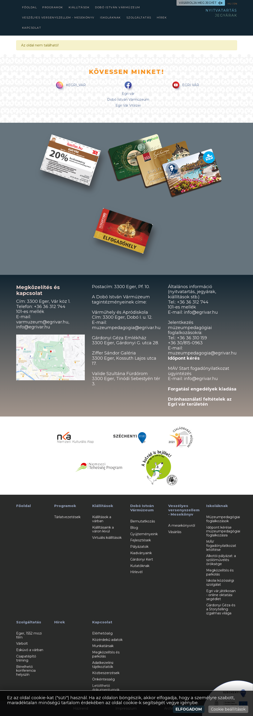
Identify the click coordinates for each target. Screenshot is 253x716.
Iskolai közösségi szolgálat (220, 582)
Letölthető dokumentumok (105, 688)
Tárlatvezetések (67, 517)
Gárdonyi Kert (141, 559)
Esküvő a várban (29, 650)
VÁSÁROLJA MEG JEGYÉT (201, 3)
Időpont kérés (184, 358)
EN (235, 3)
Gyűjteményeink (144, 534)
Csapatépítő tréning (26, 658)
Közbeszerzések (105, 673)
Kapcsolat (31, 27)
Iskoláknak (110, 17)
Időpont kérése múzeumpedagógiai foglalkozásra (223, 531)
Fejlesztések (140, 540)
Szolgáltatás (138, 17)
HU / (231, 3)
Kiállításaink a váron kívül (103, 529)
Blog (134, 528)
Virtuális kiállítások (107, 537)
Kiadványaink (141, 553)
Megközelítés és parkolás (220, 572)
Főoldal (29, 7)
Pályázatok (139, 546)
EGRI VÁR (185, 85)
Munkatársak (103, 646)
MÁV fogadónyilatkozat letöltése (221, 545)
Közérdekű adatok (107, 640)
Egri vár (128, 93)
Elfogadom (189, 709)
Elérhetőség (102, 633)
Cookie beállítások (228, 709)
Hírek (162, 17)
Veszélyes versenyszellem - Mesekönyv (58, 17)
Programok (52, 7)
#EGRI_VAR (70, 85)
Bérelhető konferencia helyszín (26, 671)
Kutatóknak (139, 566)
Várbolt (22, 643)
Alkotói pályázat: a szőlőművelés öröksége (221, 560)
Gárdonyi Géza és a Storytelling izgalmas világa (220, 609)
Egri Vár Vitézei (128, 105)
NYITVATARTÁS (221, 10)
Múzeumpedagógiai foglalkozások (223, 519)
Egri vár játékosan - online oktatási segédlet (221, 595)
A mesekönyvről (181, 525)
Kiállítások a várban (101, 519)
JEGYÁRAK (226, 15)
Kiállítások (79, 7)
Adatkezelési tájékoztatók (102, 665)
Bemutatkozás (142, 521)
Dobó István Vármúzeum (117, 7)
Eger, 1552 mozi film (29, 635)
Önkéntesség (103, 679)
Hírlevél (136, 572)
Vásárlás (174, 532)
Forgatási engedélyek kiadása (202, 389)
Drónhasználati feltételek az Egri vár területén (200, 402)
